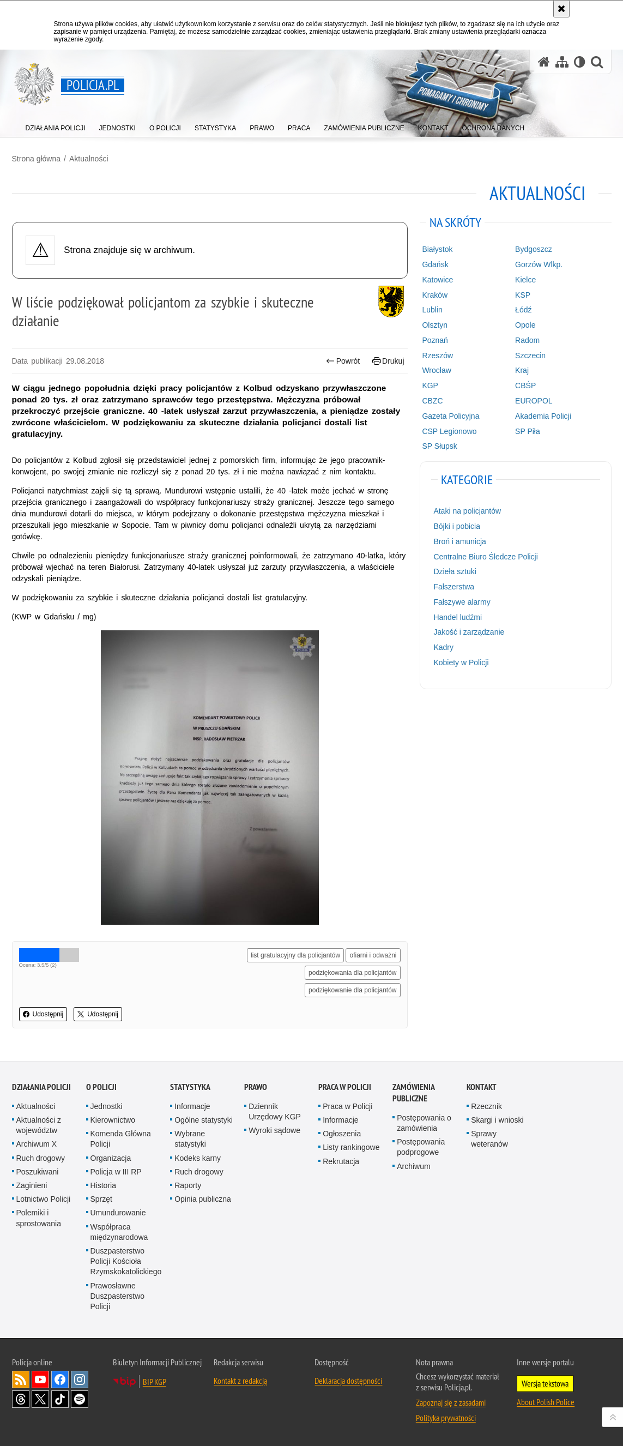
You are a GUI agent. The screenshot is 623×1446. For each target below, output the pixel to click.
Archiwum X (36, 1144)
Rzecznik (486, 1106)
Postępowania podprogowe (421, 1146)
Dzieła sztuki (454, 571)
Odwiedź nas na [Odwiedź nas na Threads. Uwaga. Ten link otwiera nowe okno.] (20, 1399)
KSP (522, 295)
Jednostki (106, 1106)
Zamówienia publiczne (413, 1092)
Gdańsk (435, 264)
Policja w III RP (116, 1171)
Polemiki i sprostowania (39, 1217)
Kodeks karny (197, 1158)
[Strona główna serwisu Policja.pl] (544, 62)
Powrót (343, 361)
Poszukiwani (37, 1171)
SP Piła (527, 431)
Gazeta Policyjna (450, 416)
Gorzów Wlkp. (538, 264)
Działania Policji (41, 1087)
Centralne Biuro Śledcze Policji (485, 556)
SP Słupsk (439, 446)
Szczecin (530, 355)
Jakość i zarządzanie (468, 632)
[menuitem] (55, 125)
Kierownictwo (112, 1120)
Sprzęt (101, 1199)
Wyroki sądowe (274, 1130)
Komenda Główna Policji (120, 1138)
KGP (430, 385)
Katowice (437, 279)
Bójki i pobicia (456, 526)
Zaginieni (31, 1185)
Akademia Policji (543, 416)
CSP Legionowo (449, 431)
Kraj (522, 370)
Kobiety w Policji (460, 662)
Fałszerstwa (453, 586)
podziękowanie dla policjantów (352, 990)
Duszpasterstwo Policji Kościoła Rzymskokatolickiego (126, 1261)
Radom (527, 340)
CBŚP (525, 385)
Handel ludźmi (457, 617)
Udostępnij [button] (43, 1014)
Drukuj (388, 361)
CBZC (432, 400)
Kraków (434, 295)
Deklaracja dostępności (348, 1380)
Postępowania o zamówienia (424, 1122)
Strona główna (36, 158)
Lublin (432, 309)
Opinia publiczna (202, 1199)
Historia (103, 1185)
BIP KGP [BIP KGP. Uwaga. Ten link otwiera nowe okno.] (154, 1381)
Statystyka (190, 1087)
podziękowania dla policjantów (352, 973)
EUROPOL (533, 400)
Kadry (443, 647)
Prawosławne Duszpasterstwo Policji (117, 1296)
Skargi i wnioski (497, 1120)
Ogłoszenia (342, 1133)
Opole (525, 325)
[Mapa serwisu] (561, 62)
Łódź (523, 309)
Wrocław (436, 370)
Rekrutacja (341, 1161)
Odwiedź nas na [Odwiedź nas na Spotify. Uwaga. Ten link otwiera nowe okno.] (79, 1399)
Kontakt (482, 1087)
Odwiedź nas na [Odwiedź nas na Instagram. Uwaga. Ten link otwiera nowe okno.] (79, 1379)
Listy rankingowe (351, 1147)
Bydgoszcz (533, 249)
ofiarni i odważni (372, 955)
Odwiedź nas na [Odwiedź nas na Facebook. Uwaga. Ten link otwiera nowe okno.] (60, 1379)
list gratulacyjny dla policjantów (295, 955)
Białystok (437, 249)
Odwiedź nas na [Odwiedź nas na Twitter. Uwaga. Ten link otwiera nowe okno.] (40, 1399)
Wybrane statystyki (190, 1138)
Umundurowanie (118, 1212)
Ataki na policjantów (467, 511)
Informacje (192, 1106)
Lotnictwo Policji (43, 1199)
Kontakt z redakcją (240, 1380)
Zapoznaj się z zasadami (451, 1402)
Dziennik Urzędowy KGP (275, 1111)
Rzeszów (437, 355)
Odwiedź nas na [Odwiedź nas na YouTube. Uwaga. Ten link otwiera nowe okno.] (40, 1379)
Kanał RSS (20, 1379)
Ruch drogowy (40, 1158)
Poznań (434, 340)
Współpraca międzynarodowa (119, 1232)
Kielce (525, 279)
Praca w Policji (344, 1087)
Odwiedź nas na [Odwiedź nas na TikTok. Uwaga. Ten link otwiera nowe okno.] (60, 1399)
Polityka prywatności (446, 1417)
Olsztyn (434, 325)
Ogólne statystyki (203, 1120)
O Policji (101, 1087)
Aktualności (88, 158)
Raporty (187, 1185)
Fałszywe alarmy (461, 602)
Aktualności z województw (38, 1125)
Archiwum (413, 1166)
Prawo (255, 1087)
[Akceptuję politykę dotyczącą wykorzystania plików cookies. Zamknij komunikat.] (561, 8)
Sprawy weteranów (489, 1138)
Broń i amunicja (459, 541)
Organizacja (110, 1158)
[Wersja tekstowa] (579, 62)
